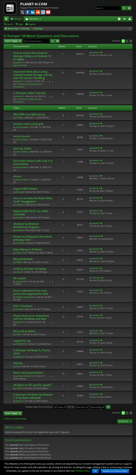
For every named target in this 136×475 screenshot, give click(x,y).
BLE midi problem (24, 331)
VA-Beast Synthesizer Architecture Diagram (26, 225)
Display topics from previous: (46, 406)
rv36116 (19, 388)
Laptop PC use (22, 340)
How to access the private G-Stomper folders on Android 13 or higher (32, 56)
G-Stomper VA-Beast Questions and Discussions (41, 36)
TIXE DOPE (21, 344)
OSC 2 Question (23, 306)
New (11, 41)
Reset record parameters (28, 372)
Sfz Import (19, 278)
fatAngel (20, 192)
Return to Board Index (16, 418)
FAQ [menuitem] (120, 19)
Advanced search (129, 8)
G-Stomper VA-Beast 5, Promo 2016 (31, 352)
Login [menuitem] (125, 19)
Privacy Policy (82, 470)
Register (32, 24)
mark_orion (21, 252)
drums (17, 176)
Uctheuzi (20, 204)
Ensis (18, 366)
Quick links (7, 19)
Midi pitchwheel (23, 259)
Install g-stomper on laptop (29, 268)
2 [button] (127, 41)
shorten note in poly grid (28, 124)
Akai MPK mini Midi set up (29, 114)
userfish (19, 309)
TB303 (19, 262)
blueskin (20, 217)
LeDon (19, 272)
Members (34, 18)
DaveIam (20, 230)
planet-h (20, 62)
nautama (20, 243)
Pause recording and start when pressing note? (32, 238)
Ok (95, 471)
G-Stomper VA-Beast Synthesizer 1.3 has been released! (33, 396)
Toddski (19, 117)
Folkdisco (96, 277)
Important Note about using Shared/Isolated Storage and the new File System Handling (32, 75)
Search (124, 8)
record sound (21, 136)
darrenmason (22, 127)
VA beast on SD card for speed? (32, 385)
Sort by (78, 406)
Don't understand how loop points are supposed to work (30, 292)
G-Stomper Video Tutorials (29, 93)
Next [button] (130, 41)
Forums (18, 18)
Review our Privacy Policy (115, 471)
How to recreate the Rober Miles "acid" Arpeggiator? (32, 200)
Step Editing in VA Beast (27, 249)
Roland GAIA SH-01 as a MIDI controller (30, 212)
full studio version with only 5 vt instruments (33, 162)
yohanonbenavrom (25, 376)
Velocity (18, 363)
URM (18, 334)
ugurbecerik (21, 281)
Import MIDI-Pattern (25, 188)
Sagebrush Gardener (25, 297)
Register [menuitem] (130, 19)
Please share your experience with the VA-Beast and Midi (31, 317)
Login (20, 24)
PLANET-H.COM (33, 4)
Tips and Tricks (20, 65)
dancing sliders (22, 148)
